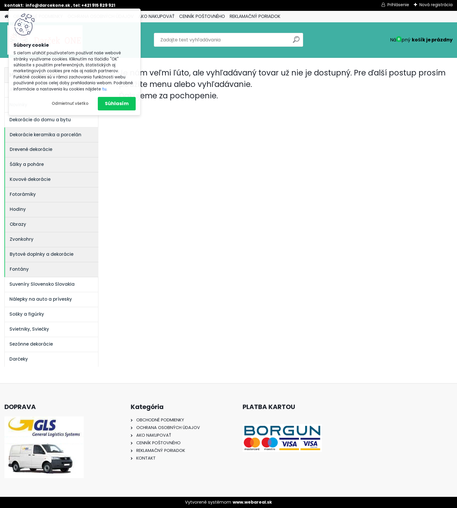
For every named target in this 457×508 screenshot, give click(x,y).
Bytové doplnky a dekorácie (41, 254)
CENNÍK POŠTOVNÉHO (202, 16)
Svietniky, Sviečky (29, 329)
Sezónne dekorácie (31, 344)
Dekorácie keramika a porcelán (45, 135)
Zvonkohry (21, 239)
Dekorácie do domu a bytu (40, 120)
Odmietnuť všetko (70, 103)
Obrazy (18, 224)
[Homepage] (6, 16)
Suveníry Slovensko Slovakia (42, 284)
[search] (296, 42)
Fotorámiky (23, 194)
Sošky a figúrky (26, 314)
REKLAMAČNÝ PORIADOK (255, 16)
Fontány (19, 269)
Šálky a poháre (27, 164)
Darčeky (18, 359)
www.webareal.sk (252, 502)
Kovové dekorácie (30, 179)
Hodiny (18, 209)
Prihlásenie (398, 5)
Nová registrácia (436, 5)
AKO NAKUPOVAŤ (156, 16)
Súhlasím (117, 103)
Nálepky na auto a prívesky (40, 299)
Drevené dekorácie (31, 149)
